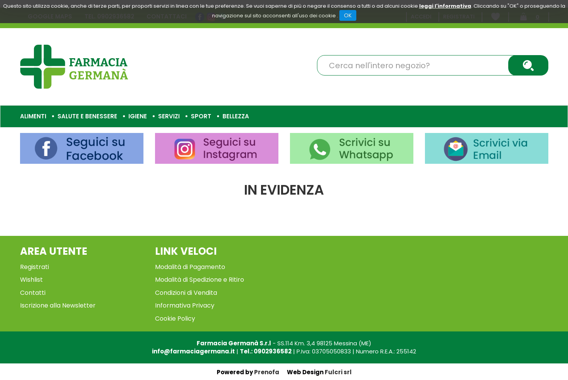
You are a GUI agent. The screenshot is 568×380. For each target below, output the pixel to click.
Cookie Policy (175, 318)
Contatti (33, 292)
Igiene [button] (137, 116)
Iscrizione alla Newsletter (58, 305)
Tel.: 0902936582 (266, 351)
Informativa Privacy (184, 305)
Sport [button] (201, 116)
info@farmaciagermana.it (193, 351)
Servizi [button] (169, 116)
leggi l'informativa (445, 6)
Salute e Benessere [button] (87, 116)
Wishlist (31, 279)
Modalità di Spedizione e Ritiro (199, 279)
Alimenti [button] (33, 116)
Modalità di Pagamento (190, 266)
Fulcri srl (338, 372)
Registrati (34, 266)
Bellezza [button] (235, 116)
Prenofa (266, 372)
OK (348, 15)
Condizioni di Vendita (186, 292)
